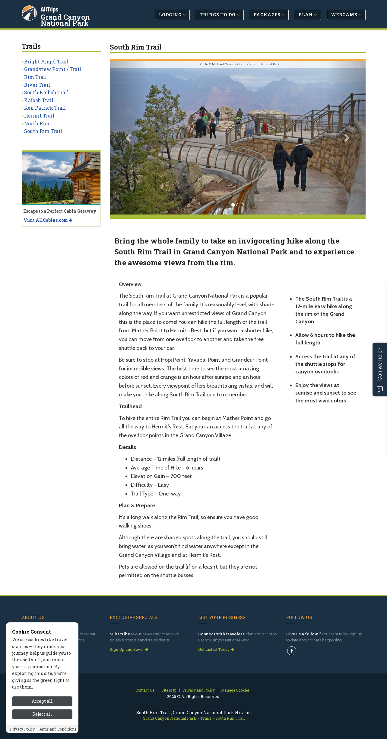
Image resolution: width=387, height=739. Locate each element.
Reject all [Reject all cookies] (42, 729)
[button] (129, 138)
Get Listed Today (216, 649)
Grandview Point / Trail (52, 69)
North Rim (36, 123)
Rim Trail (35, 77)
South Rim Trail (43, 131)
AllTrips (50, 8)
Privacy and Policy (198, 690)
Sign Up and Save (129, 649)
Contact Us (144, 690)
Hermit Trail (39, 115)
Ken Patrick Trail (45, 108)
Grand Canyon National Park (82, 19)
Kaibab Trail (38, 100)
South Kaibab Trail (46, 92)
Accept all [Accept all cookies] (42, 716)
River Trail (37, 85)
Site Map (168, 690)
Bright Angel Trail (46, 61)
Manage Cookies (235, 690)
